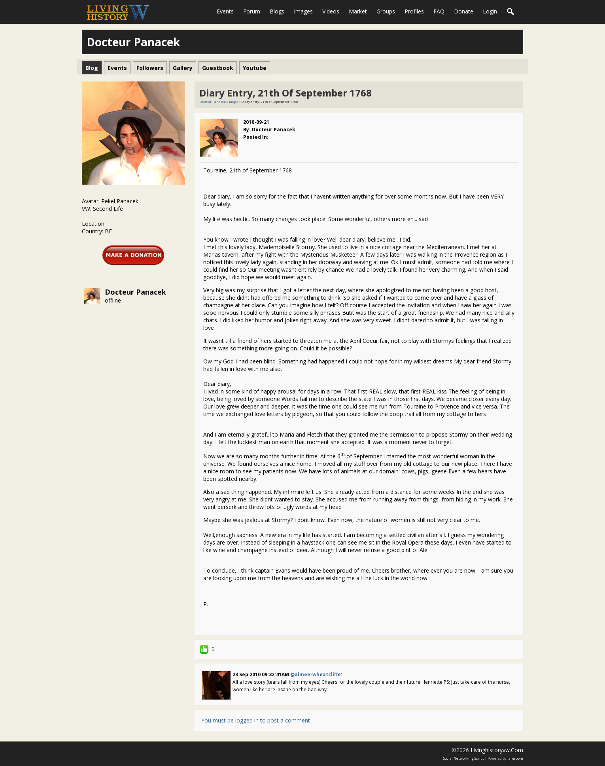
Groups (385, 11)
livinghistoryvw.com (497, 750)
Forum (251, 11)
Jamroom (515, 758)
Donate (463, 11)
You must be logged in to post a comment (255, 720)
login (490, 11)
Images (303, 11)
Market (358, 11)
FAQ (438, 11)
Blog (232, 101)
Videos (330, 11)
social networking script (463, 758)
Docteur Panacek (135, 292)
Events (225, 11)
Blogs (277, 11)
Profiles (414, 11)
